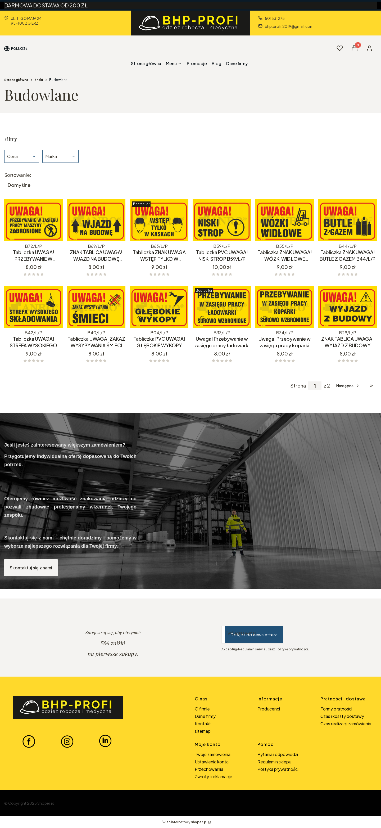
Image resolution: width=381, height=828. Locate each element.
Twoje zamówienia (212, 754)
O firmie (202, 709)
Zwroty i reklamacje (213, 776)
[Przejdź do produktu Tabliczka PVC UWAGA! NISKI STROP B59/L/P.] (222, 220)
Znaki (38, 80)
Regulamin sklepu (274, 761)
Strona (298, 385)
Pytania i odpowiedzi (277, 754)
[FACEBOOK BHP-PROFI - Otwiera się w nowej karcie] (29, 741)
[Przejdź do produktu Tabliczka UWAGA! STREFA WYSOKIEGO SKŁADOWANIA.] (33, 307)
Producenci (268, 709)
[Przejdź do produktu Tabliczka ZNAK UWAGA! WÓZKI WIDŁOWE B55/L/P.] (284, 220)
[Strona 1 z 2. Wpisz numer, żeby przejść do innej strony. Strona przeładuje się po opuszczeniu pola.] (314, 385)
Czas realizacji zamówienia (345, 723)
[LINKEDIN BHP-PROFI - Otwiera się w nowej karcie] (105, 741)
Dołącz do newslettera (254, 634)
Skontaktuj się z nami (31, 567)
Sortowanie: (17, 175)
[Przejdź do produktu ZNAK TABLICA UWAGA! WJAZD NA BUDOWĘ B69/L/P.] (96, 220)
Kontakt (203, 723)
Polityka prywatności (277, 769)
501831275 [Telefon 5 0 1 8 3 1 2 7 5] (275, 18)
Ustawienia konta (212, 761)
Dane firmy (205, 716)
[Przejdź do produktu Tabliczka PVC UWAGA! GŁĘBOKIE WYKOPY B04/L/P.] (159, 307)
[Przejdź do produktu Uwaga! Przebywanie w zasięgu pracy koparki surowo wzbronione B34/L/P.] (284, 307)
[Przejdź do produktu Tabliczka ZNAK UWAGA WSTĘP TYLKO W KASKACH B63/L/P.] (159, 220)
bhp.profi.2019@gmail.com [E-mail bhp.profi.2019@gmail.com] (289, 26)
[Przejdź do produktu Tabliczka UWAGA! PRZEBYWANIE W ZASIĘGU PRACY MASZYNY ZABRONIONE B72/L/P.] (33, 220)
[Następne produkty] (348, 385)
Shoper (43, 803)
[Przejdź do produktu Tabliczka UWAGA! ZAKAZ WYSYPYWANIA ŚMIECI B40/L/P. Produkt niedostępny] (96, 307)
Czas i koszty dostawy (342, 716)
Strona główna (16, 80)
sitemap (203, 731)
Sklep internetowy (184, 822)
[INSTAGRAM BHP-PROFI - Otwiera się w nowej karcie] (67, 741)
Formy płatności (336, 709)
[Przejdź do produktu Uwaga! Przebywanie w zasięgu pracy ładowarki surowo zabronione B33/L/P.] (222, 307)
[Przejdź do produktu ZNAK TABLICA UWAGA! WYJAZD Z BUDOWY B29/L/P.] (347, 307)
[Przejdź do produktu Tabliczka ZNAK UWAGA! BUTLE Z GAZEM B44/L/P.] (347, 220)
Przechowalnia (209, 769)
